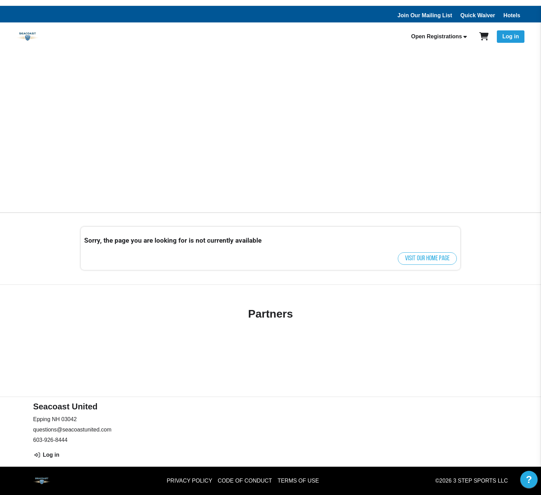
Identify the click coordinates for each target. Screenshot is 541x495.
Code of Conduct (245, 481)
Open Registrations (436, 36)
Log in (510, 36)
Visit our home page (427, 258)
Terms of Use (298, 481)
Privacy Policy (189, 481)
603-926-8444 (50, 440)
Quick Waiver (477, 15)
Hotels (511, 15)
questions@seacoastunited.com (72, 430)
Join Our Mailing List (424, 15)
